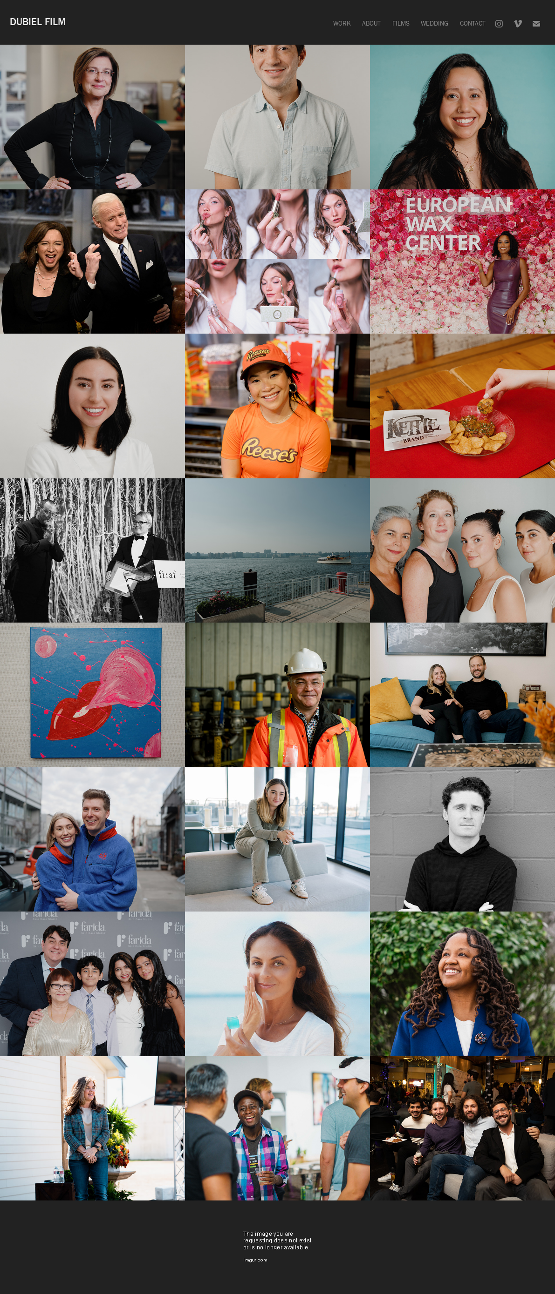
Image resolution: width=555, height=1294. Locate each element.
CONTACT (473, 23)
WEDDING (434, 23)
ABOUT (371, 23)
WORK (342, 23)
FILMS (401, 23)
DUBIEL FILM (38, 21)
